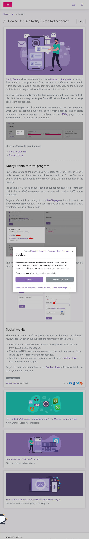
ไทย (58, 251)
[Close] (73, 251)
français (65, 251)
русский (51, 251)
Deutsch (43, 251)
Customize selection (60, 279)
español (34, 251)
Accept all (29, 279)
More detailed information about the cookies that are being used (43, 288)
